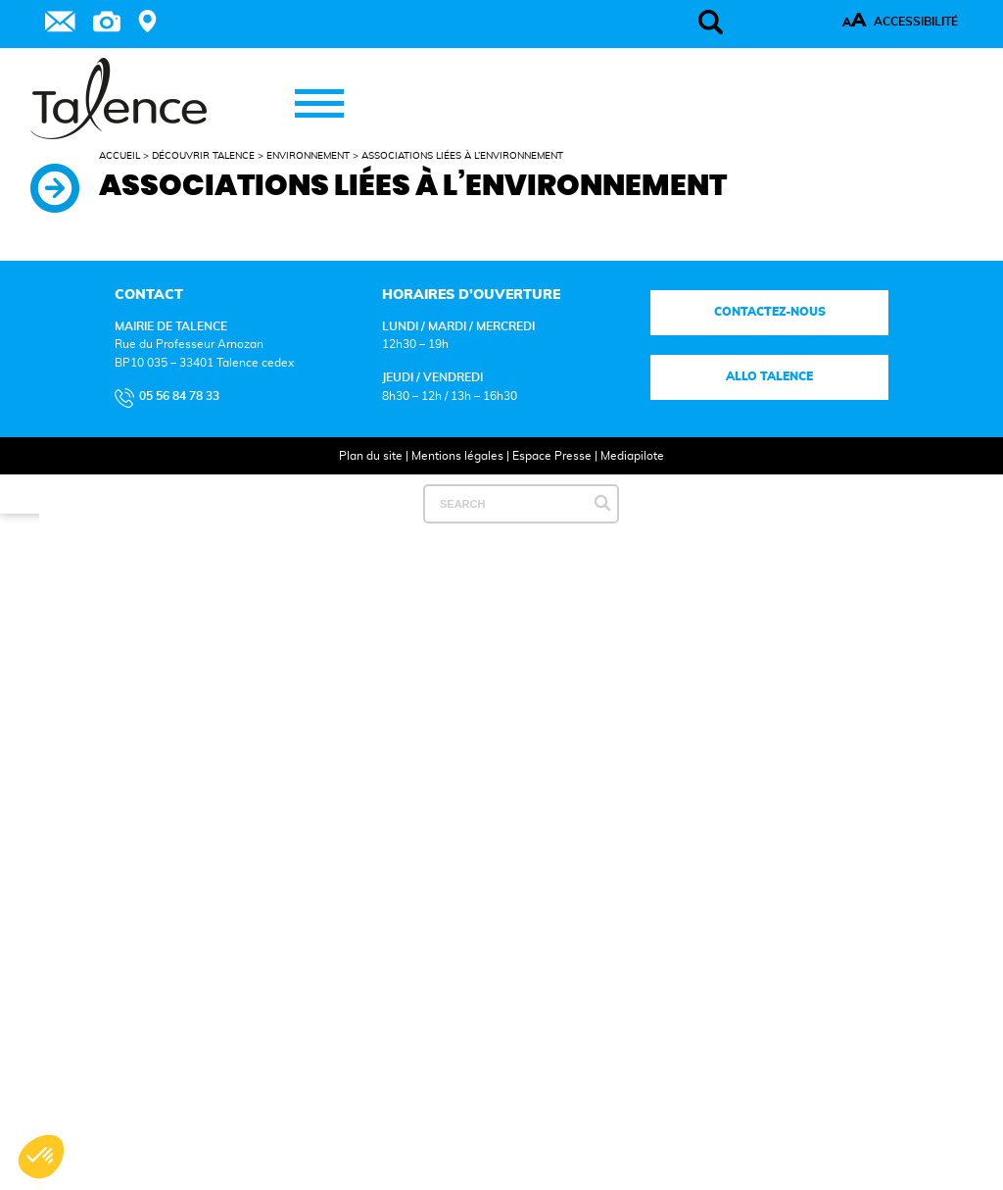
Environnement (308, 156)
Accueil (119, 156)
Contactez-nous (769, 312)
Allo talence (769, 376)
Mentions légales (457, 456)
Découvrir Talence (203, 156)
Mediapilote (632, 456)
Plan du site (371, 456)
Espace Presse (552, 456)
